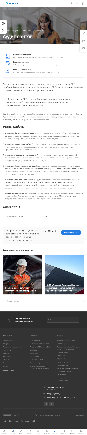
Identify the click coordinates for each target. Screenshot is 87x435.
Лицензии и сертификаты (13, 347)
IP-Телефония (35, 353)
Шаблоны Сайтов (36, 360)
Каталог (33, 336)
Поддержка (61, 355)
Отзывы (6, 360)
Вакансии (6, 356)
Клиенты (6, 353)
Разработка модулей (65, 371)
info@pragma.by (53, 394)
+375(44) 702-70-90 (55, 387)
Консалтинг (61, 375)
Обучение (61, 359)
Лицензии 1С (35, 356)
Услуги (60, 336)
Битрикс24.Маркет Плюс (39, 344)
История (6, 344)
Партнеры (7, 350)
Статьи (5, 366)
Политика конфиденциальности (47, 415)
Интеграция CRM (63, 344)
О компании (7, 340)
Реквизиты (7, 363)
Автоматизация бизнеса (66, 340)
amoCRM (33, 350)
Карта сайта (8, 371)
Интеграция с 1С (63, 362)
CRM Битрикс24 (36, 340)
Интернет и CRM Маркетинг (68, 368)
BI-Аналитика (62, 365)
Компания (7, 336)
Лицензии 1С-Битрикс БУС (40, 347)
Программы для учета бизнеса (41, 363)
